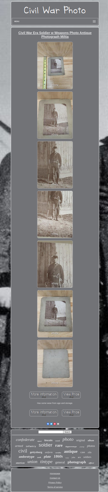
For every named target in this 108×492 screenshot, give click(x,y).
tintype (46, 461)
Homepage (55, 473)
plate (47, 456)
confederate (25, 439)
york (39, 457)
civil (22, 451)
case (82, 452)
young (82, 447)
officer (91, 463)
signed (39, 441)
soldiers (87, 457)
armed (19, 446)
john (73, 457)
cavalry (58, 453)
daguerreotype (71, 446)
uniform (49, 452)
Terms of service (55, 487)
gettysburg (36, 452)
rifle (90, 452)
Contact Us (55, 478)
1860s (58, 456)
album (91, 440)
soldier (45, 445)
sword (57, 441)
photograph (77, 462)
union (32, 461)
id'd (79, 457)
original (80, 440)
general (60, 462)
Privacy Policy (54, 482)
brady (67, 458)
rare (59, 445)
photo (68, 439)
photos (91, 446)
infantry (31, 446)
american (20, 463)
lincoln (48, 440)
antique (71, 451)
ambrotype (26, 456)
